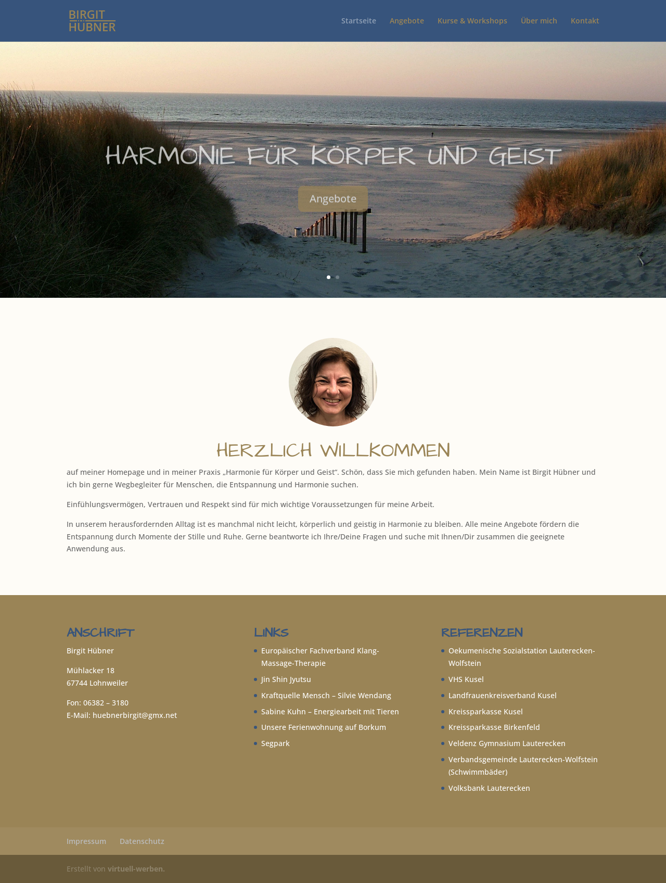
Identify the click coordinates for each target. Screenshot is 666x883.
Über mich (539, 21)
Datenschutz (142, 841)
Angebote (407, 21)
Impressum (86, 841)
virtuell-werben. (136, 869)
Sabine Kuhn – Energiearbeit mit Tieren (330, 711)
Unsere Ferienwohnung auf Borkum (323, 727)
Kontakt (585, 21)
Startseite (358, 21)
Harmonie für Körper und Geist (333, 172)
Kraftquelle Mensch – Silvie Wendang (326, 695)
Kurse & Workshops (472, 21)
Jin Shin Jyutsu (286, 679)
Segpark (275, 743)
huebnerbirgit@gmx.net (135, 715)
